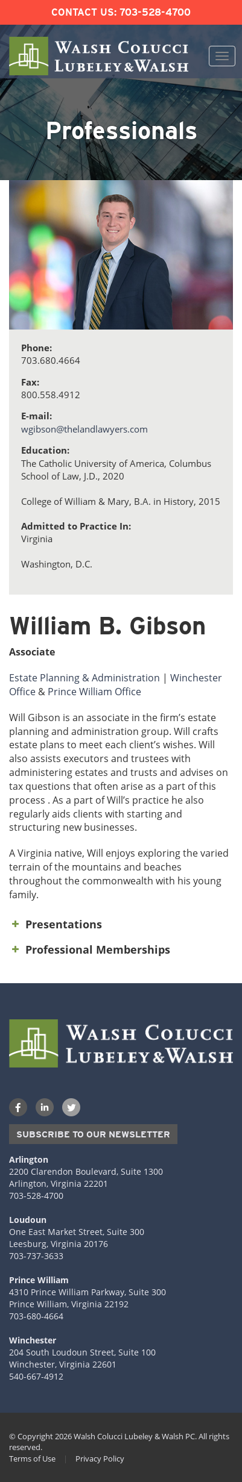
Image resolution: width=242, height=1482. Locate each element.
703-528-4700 (155, 12)
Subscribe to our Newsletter (93, 1134)
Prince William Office (94, 691)
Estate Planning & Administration (84, 677)
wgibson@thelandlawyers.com (84, 429)
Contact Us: (83, 12)
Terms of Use (32, 1458)
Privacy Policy (99, 1458)
